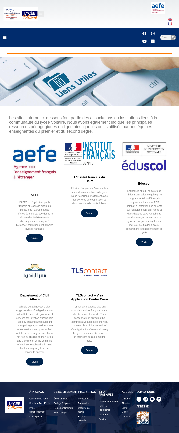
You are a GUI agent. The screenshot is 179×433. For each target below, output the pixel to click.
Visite (34, 238)
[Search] (173, 37)
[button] (41, 14)
